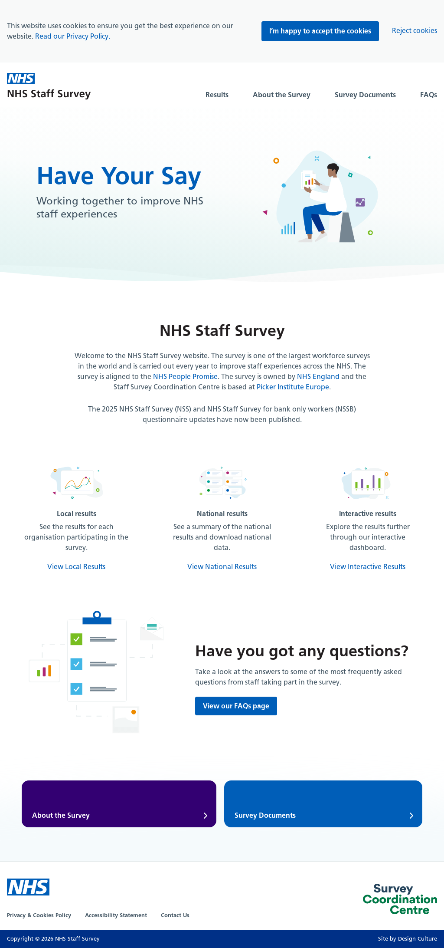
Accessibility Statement (116, 915)
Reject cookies (414, 30)
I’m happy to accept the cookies (320, 31)
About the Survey (281, 95)
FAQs (428, 95)
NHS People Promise (185, 376)
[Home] (49, 87)
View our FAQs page (236, 706)
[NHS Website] (28, 887)
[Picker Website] (400, 900)
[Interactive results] (367, 517)
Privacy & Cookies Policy (39, 915)
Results (217, 95)
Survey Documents (365, 95)
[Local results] (76, 517)
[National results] (222, 517)
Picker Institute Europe (293, 387)
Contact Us (175, 915)
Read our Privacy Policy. (72, 36)
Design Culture (417, 938)
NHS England (318, 376)
